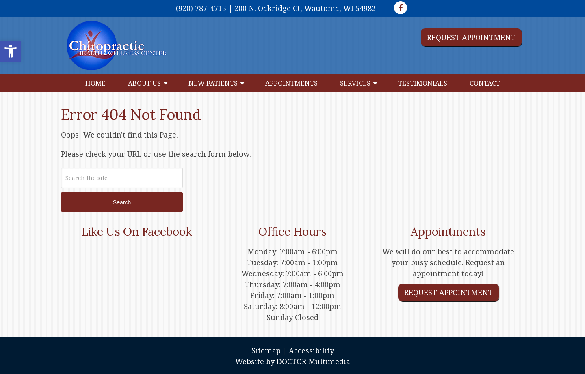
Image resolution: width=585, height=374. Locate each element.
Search (122, 202)
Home (95, 83)
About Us (144, 83)
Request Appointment (471, 37)
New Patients (213, 83)
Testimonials (422, 83)
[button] (10, 51)
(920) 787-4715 (201, 8)
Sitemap (266, 350)
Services (355, 83)
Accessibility (311, 350)
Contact (485, 83)
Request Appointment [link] (448, 292)
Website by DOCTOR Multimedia (292, 361)
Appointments (291, 83)
